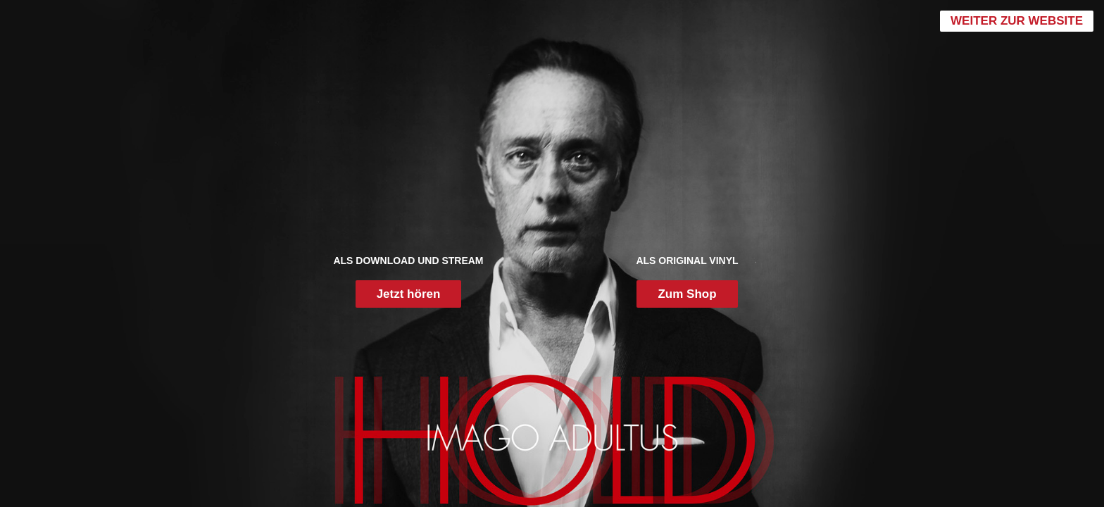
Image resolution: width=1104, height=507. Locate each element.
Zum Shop (687, 294)
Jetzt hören (409, 294)
